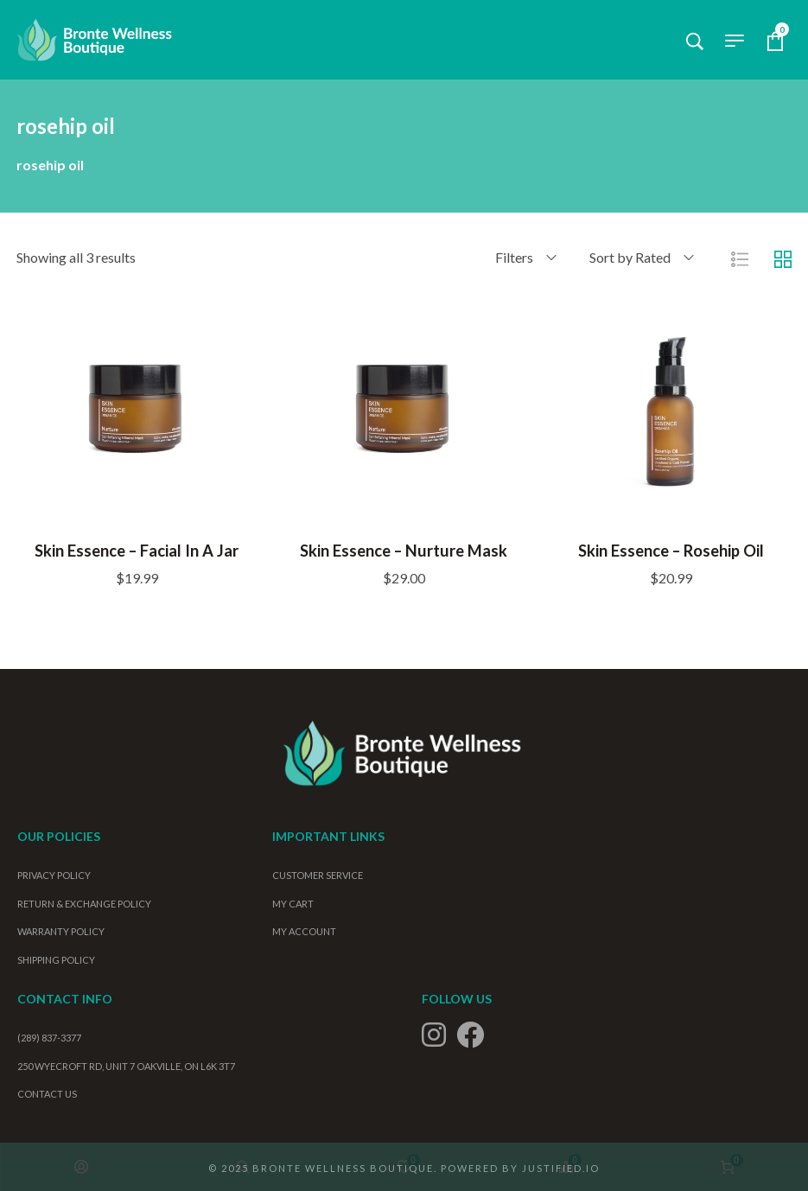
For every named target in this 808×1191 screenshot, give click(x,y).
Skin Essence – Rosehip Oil (671, 550)
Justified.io (561, 1167)
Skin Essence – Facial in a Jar (136, 550)
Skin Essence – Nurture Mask (404, 550)
